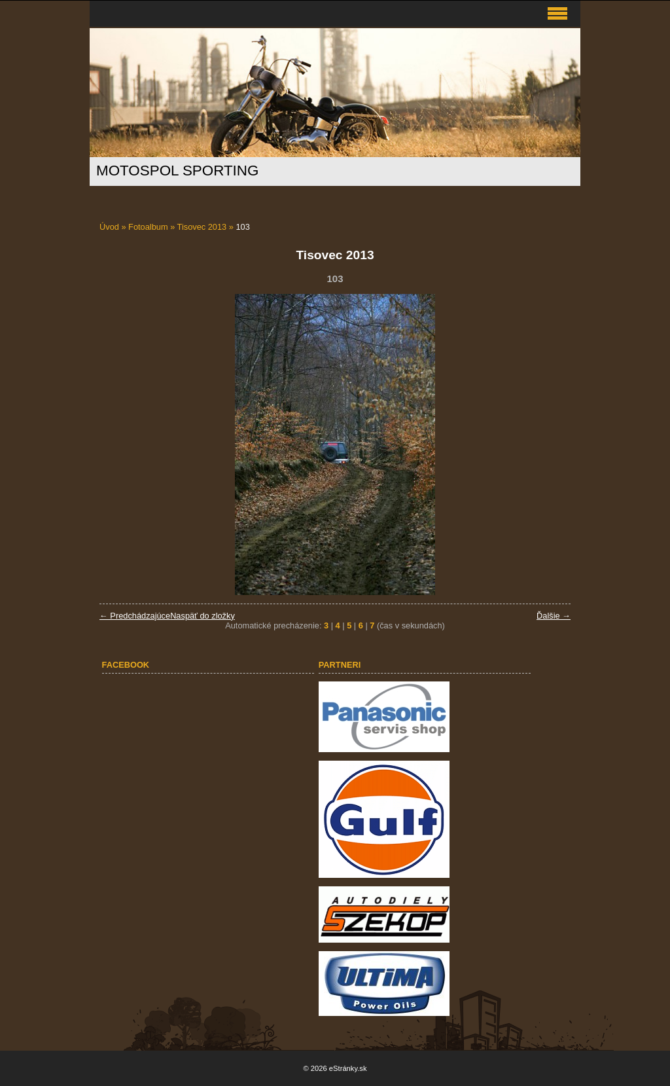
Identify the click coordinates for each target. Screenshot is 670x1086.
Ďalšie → (554, 616)
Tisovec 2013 (202, 227)
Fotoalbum (148, 227)
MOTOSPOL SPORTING (177, 170)
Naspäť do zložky (202, 616)
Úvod (109, 227)
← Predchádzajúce (134, 616)
